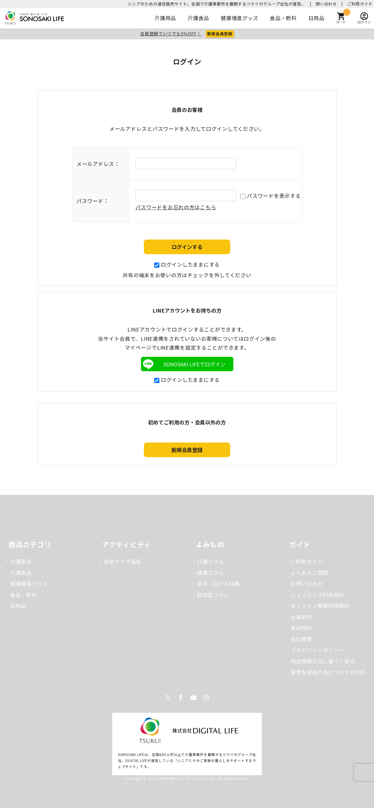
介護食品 (198, 17)
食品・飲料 (283, 17)
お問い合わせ (307, 583)
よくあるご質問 (309, 572)
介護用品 (165, 17)
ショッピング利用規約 (317, 594)
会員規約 (301, 617)
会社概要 (301, 639)
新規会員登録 (219, 34)
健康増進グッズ (239, 17)
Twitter (167, 697)
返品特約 (301, 627)
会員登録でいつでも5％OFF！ (170, 33)
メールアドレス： (98, 163)
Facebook (180, 697)
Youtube (193, 697)
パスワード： (93, 200)
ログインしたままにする (187, 264)
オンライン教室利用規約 (320, 605)
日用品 (316, 17)
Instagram (206, 697)
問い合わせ (326, 4)
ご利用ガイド (360, 4)
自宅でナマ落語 (122, 561)
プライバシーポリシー (317, 650)
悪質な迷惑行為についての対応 (328, 672)
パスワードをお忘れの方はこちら (176, 207)
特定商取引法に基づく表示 (323, 661)
